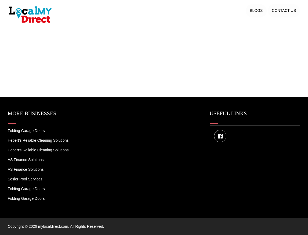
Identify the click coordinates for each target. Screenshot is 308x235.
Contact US (284, 10)
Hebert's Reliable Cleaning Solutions (38, 140)
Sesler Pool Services (25, 179)
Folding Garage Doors (26, 131)
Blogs (256, 10)
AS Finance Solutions (26, 160)
